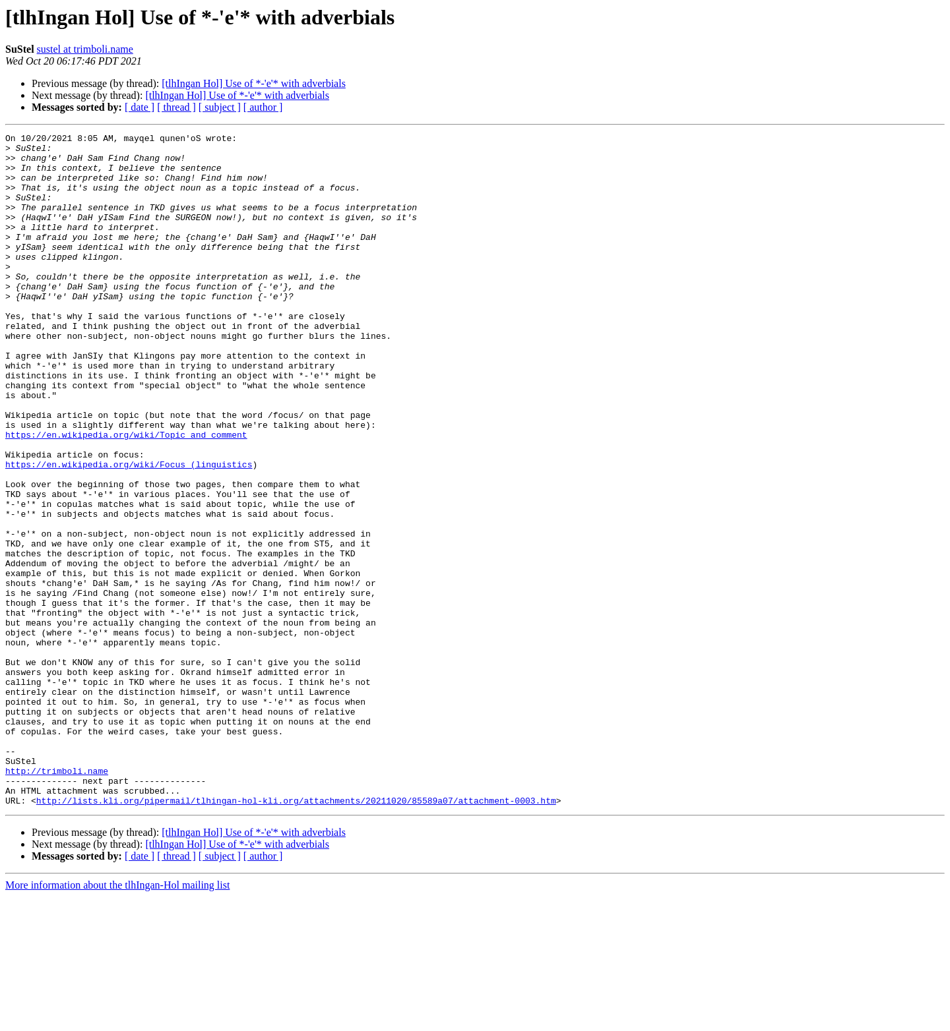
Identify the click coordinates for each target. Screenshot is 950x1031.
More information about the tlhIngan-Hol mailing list (117, 1019)
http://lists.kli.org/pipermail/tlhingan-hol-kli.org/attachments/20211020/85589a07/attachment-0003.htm (296, 935)
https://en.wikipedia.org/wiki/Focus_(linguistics (128, 531)
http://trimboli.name (56, 899)
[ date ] (139, 107)
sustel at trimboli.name (85, 49)
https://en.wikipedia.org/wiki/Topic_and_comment (126, 496)
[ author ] (263, 107)
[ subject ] (220, 107)
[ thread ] (176, 107)
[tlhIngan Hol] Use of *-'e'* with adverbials (254, 83)
